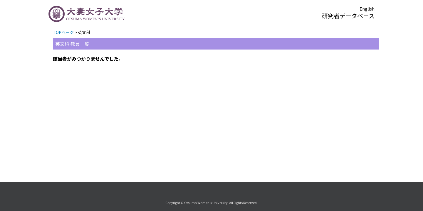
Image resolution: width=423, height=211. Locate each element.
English (367, 9)
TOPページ (63, 32)
